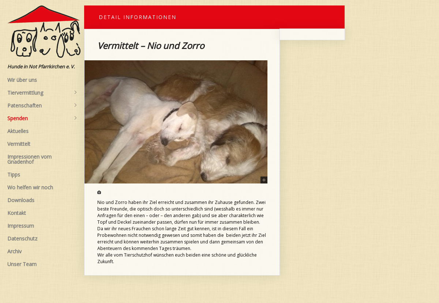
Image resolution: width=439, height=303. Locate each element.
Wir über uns (22, 79)
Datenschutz (22, 238)
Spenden (42, 118)
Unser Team (22, 264)
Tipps (13, 174)
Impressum (20, 225)
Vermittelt (18, 143)
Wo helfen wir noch (30, 187)
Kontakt (16, 212)
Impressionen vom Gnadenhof (29, 159)
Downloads (20, 200)
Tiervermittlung (42, 92)
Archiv (14, 251)
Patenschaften (42, 105)
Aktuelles (18, 131)
